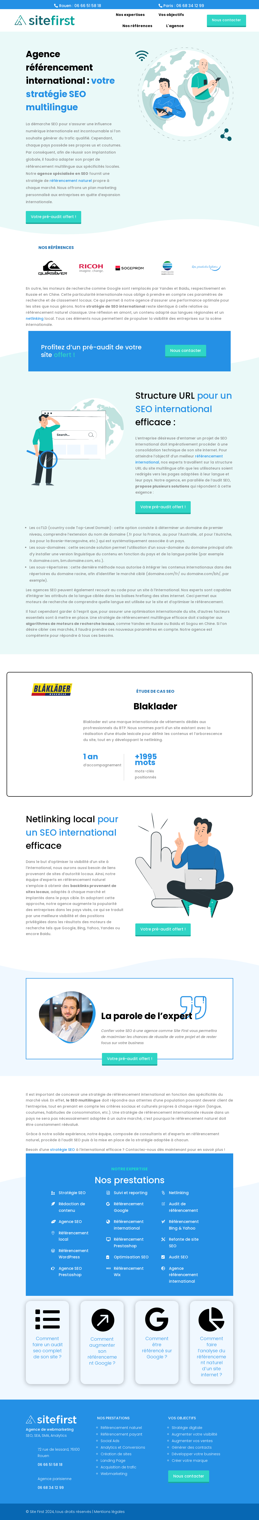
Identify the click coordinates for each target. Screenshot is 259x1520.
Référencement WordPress (74, 1254)
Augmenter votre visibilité (194, 1434)
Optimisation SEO (131, 1257)
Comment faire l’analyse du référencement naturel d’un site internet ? (211, 1356)
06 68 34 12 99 (51, 1487)
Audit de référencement (183, 1207)
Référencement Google (129, 1207)
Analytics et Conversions (123, 1447)
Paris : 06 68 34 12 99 (183, 5)
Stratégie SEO (72, 1192)
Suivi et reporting (130, 1192)
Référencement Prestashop (129, 1243)
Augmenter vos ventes (192, 1440)
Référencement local (74, 1236)
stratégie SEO (62, 1149)
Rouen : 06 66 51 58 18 (80, 5)
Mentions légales (109, 1511)
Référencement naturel (121, 1427)
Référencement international (129, 1225)
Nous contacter (226, 20)
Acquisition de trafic (118, 1467)
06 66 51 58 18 (50, 1464)
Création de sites (116, 1453)
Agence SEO (70, 1221)
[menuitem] (130, 14)
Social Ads (110, 1440)
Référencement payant (121, 1434)
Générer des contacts (192, 1447)
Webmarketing (114, 1473)
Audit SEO (178, 1257)
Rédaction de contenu (72, 1207)
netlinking (35, 318)
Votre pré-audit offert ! (53, 216)
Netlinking (179, 1192)
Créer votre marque (190, 1460)
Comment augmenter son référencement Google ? (102, 1351)
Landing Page (113, 1460)
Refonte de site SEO (184, 1243)
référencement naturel (71, 180)
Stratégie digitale (187, 1427)
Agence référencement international (183, 1275)
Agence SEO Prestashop (70, 1272)
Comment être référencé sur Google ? (157, 1347)
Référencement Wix (129, 1272)
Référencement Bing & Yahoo (184, 1225)
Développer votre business (196, 1453)
